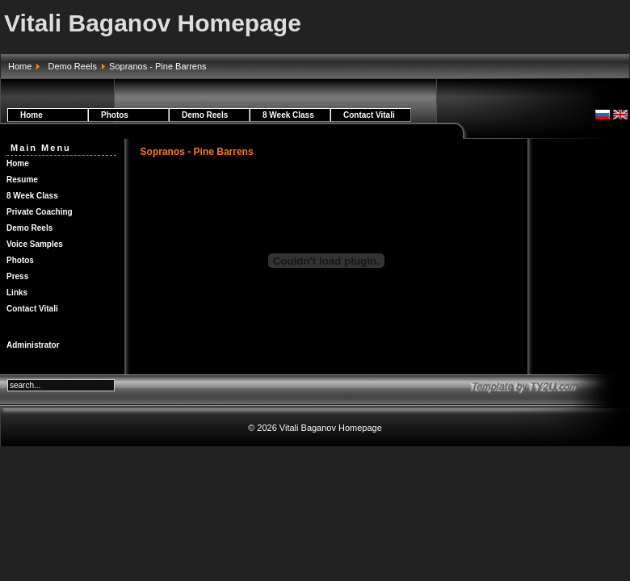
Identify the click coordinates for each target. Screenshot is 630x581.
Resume (22, 179)
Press (17, 276)
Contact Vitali (369, 115)
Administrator (33, 345)
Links (16, 292)
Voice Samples (34, 244)
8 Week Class (288, 115)
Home (20, 66)
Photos (114, 115)
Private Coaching (39, 211)
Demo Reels (72, 66)
